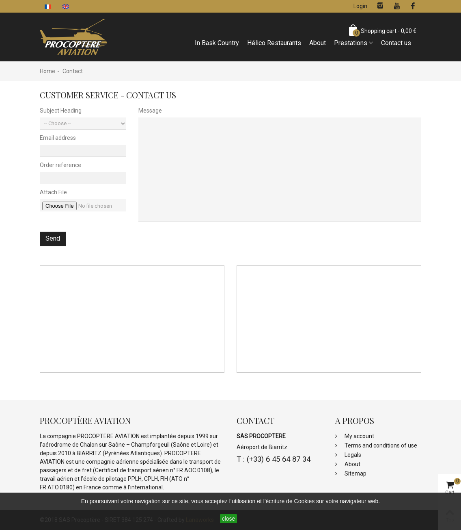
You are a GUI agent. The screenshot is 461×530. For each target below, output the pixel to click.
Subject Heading (61, 110)
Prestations (350, 43)
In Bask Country (217, 43)
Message (150, 110)
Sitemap (354, 473)
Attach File (53, 192)
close (228, 518)
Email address (58, 138)
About (317, 43)
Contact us (396, 43)
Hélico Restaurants (274, 43)
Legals (352, 455)
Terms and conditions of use (380, 445)
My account (358, 436)
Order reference (60, 165)
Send (52, 238)
